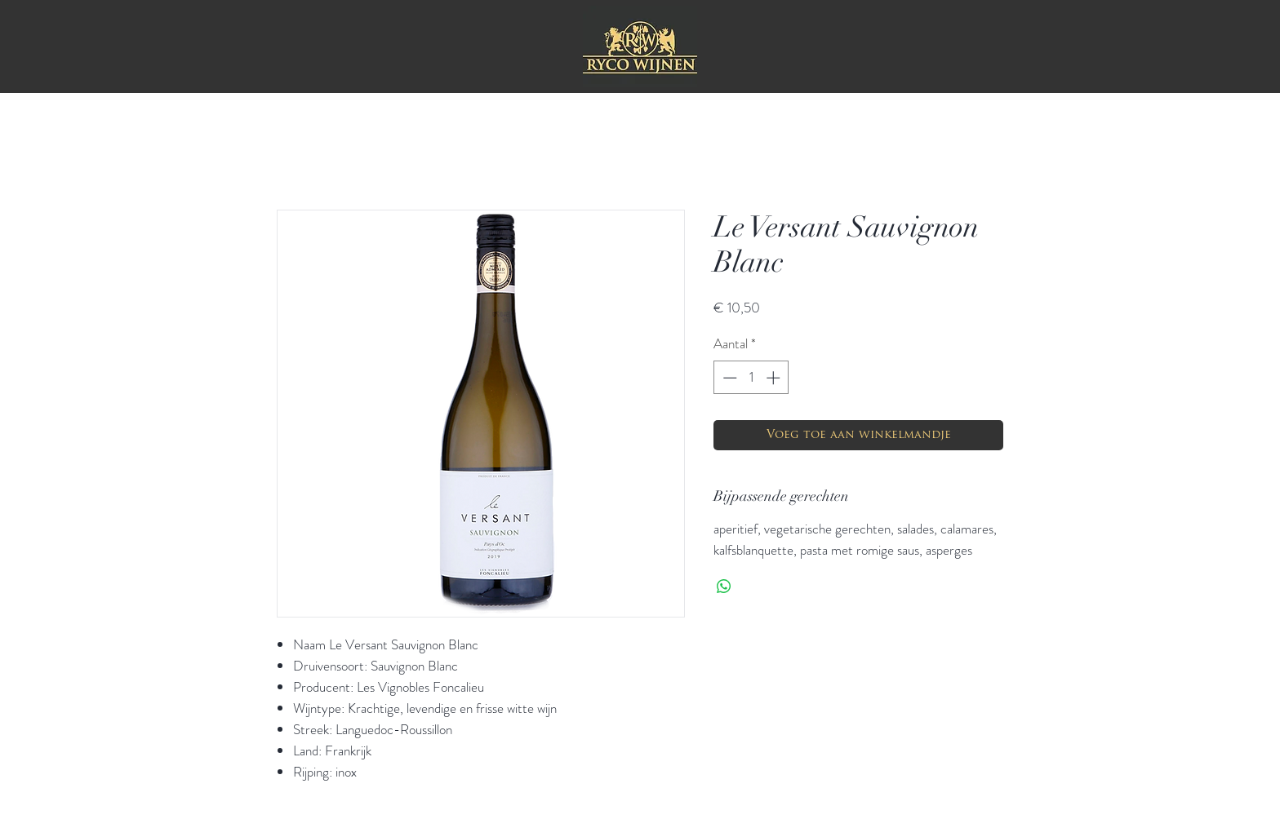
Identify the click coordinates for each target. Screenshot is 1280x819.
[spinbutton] (751, 377)
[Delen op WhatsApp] (724, 586)
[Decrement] (728, 377)
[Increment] (774, 377)
